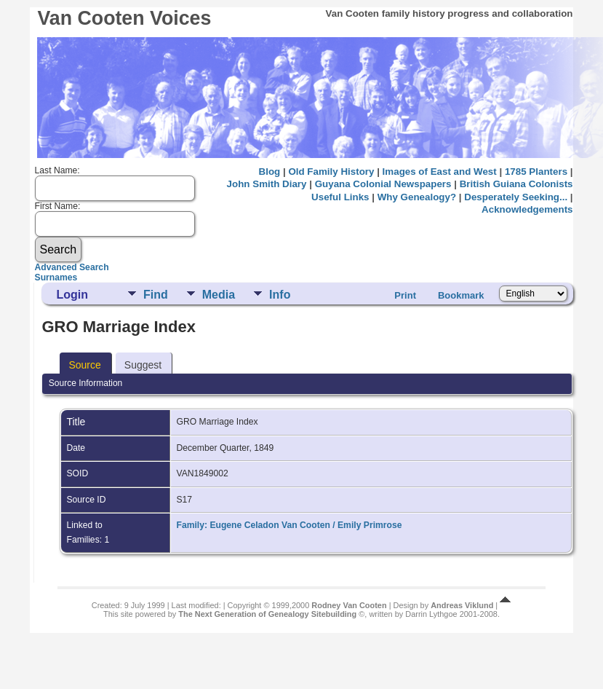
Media (218, 294)
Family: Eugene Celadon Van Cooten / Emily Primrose (289, 525)
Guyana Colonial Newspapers (383, 183)
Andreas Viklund (462, 605)
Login (72, 294)
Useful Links (340, 197)
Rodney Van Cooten (348, 605)
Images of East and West (440, 171)
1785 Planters (536, 171)
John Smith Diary (267, 183)
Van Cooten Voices (124, 18)
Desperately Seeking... (515, 197)
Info (279, 294)
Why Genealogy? (417, 197)
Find (155, 294)
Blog (270, 171)
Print (405, 295)
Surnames (56, 277)
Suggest (142, 365)
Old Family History (331, 171)
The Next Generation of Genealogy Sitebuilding (267, 614)
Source (84, 365)
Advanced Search (72, 267)
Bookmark (461, 295)
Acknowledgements (527, 209)
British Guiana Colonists (516, 183)
